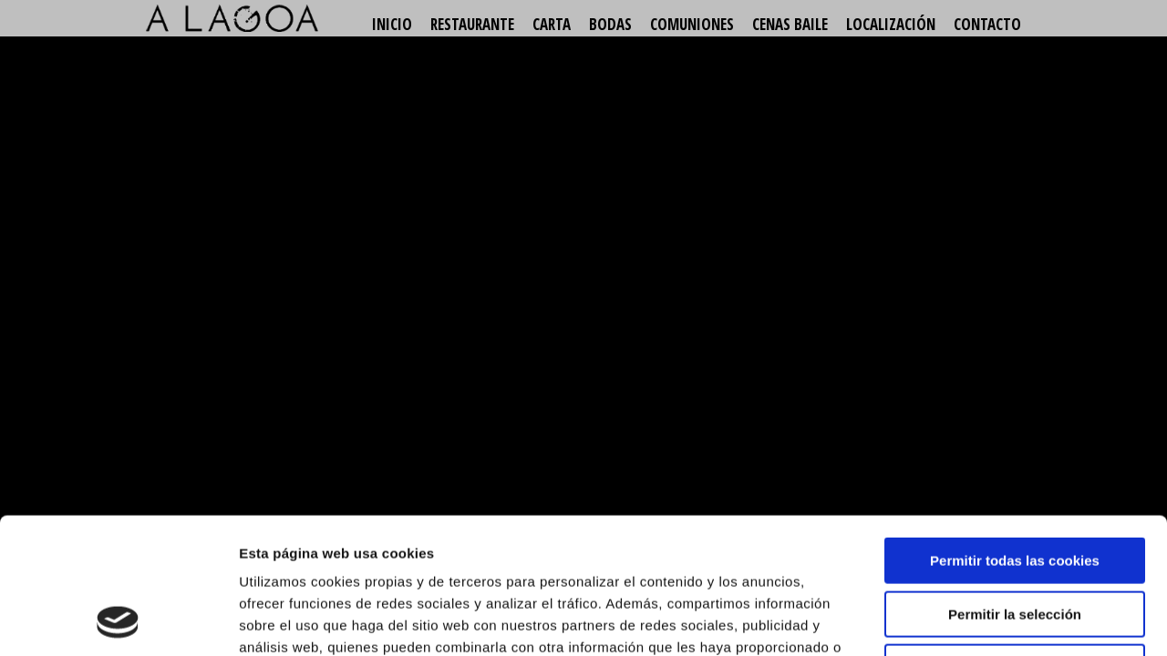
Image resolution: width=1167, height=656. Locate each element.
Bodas (610, 24)
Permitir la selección (1014, 487)
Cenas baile (790, 24)
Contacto (987, 24)
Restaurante (472, 24)
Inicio (392, 24)
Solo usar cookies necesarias (1014, 540)
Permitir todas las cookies (1015, 433)
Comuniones (692, 24)
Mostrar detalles (979, 620)
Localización (890, 24)
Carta (551, 24)
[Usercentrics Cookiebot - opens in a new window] (118, 620)
